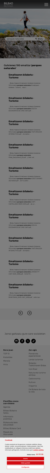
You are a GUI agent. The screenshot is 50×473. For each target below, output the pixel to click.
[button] (37, 454)
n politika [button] (38, 450)
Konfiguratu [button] (33, 467)
